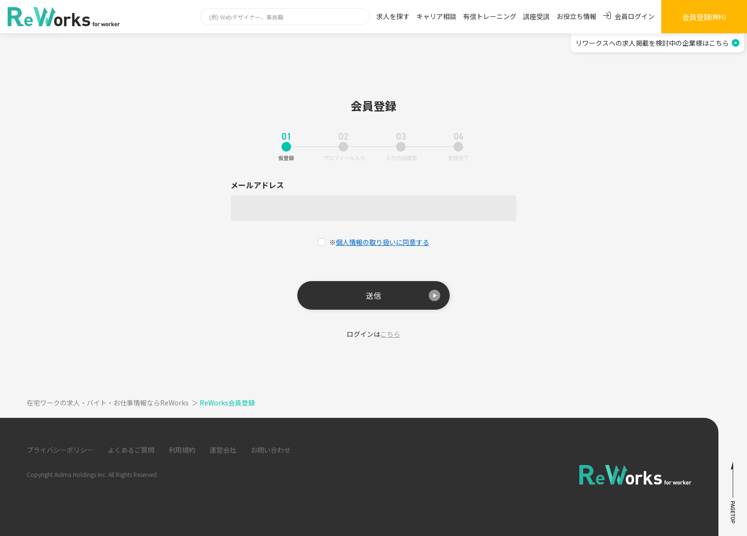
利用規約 (182, 450)
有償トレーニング (489, 16)
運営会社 (223, 450)
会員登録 (704, 17)
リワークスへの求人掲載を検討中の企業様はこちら (657, 43)
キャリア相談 (436, 16)
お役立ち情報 (576, 16)
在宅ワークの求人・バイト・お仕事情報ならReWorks (113, 402)
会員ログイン (629, 16)
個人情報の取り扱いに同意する (382, 242)
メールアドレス (257, 185)
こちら (390, 334)
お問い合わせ (271, 450)
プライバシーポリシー (60, 450)
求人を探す (393, 16)
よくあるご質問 (131, 450)
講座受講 (536, 16)
